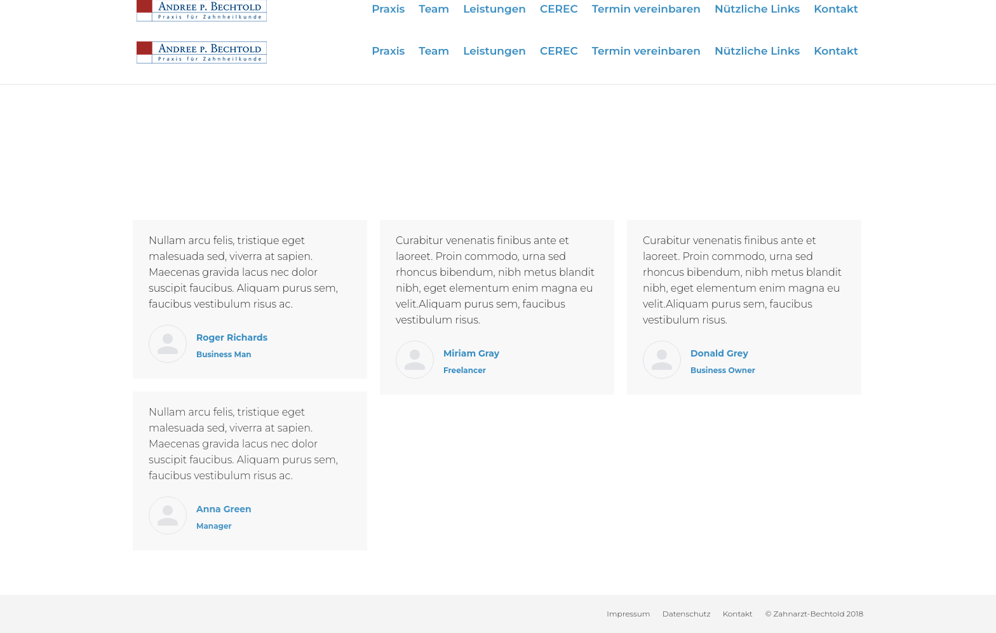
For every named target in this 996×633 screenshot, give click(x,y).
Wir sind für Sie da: (599, 14)
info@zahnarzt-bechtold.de (799, 14)
